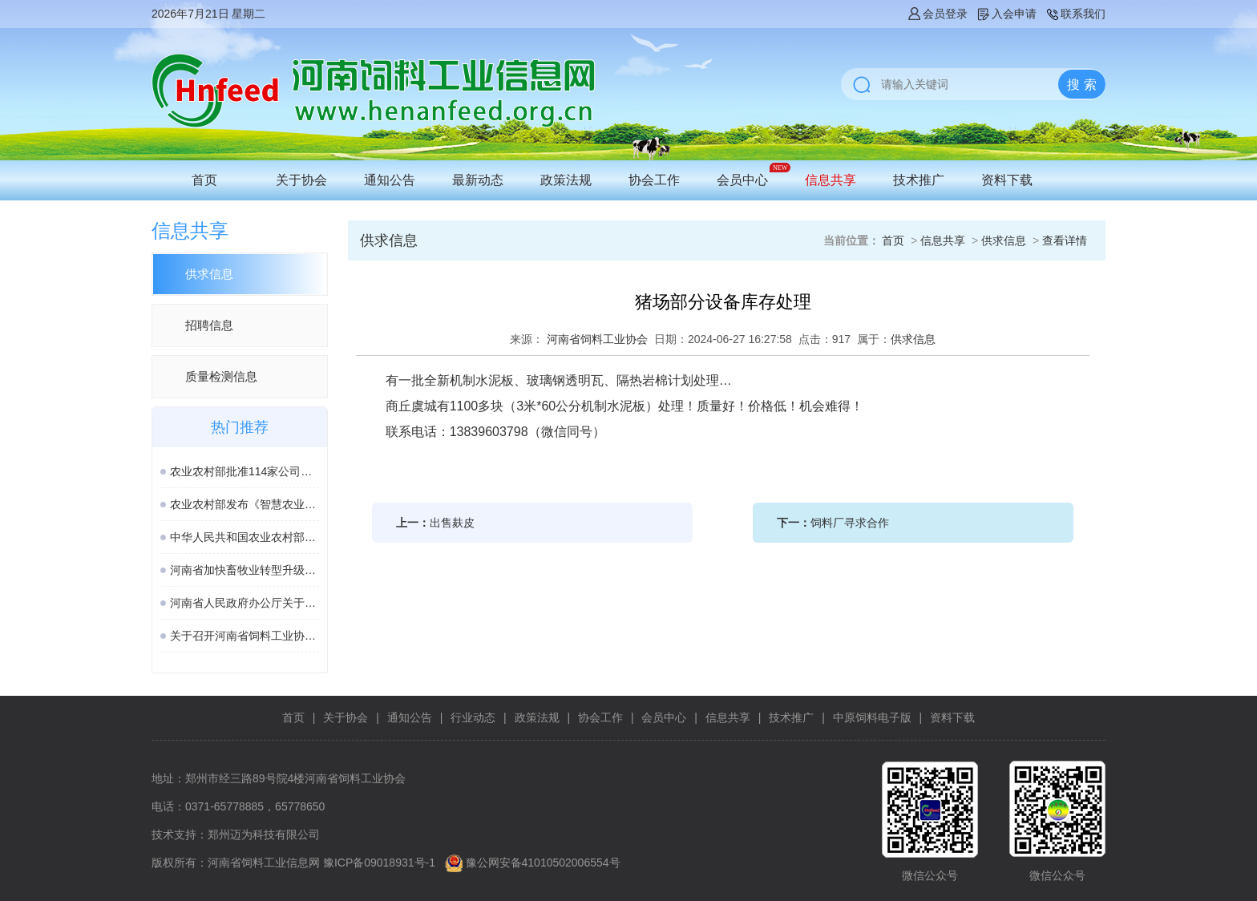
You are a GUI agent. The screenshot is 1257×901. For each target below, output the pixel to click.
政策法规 (566, 180)
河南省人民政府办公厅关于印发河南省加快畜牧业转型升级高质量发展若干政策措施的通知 (244, 602)
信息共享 (830, 180)
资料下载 (1007, 180)
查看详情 (1064, 240)
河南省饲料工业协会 (597, 339)
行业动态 (473, 717)
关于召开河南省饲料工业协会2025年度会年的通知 (244, 635)
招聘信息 (209, 325)
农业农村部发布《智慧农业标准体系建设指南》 (244, 504)
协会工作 (654, 180)
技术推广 (918, 180)
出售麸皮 (452, 522)
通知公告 (389, 180)
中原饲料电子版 (872, 717)
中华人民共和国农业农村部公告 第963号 (244, 537)
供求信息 (209, 274)
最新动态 (477, 180)
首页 (204, 180)
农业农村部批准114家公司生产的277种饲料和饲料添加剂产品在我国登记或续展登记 (244, 471)
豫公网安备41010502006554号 (543, 862)
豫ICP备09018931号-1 (379, 862)
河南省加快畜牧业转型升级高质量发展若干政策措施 (244, 570)
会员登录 (937, 13)
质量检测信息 (221, 376)
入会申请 (1006, 13)
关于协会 (301, 180)
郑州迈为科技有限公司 (264, 834)
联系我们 (1075, 13)
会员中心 (742, 180)
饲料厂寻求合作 (849, 522)
